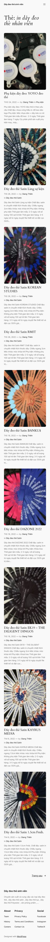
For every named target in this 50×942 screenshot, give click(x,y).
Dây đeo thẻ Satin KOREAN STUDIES (22, 289)
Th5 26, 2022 (10, 194)
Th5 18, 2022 (10, 435)
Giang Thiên (28, 102)
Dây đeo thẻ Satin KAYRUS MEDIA (22, 731)
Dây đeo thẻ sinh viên (13, 4)
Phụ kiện (40, 102)
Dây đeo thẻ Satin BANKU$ (22, 430)
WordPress (21, 936)
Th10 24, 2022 (10, 102)
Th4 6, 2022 (9, 739)
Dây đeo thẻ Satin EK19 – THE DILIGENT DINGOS (24, 629)
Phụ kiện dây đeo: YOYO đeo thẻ (23, 95)
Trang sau (39, 875)
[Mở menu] (44, 4)
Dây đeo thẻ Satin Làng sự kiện (24, 189)
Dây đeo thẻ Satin (14, 198)
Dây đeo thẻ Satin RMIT (20, 332)
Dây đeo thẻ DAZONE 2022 (23, 529)
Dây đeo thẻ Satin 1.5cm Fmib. (24, 832)
